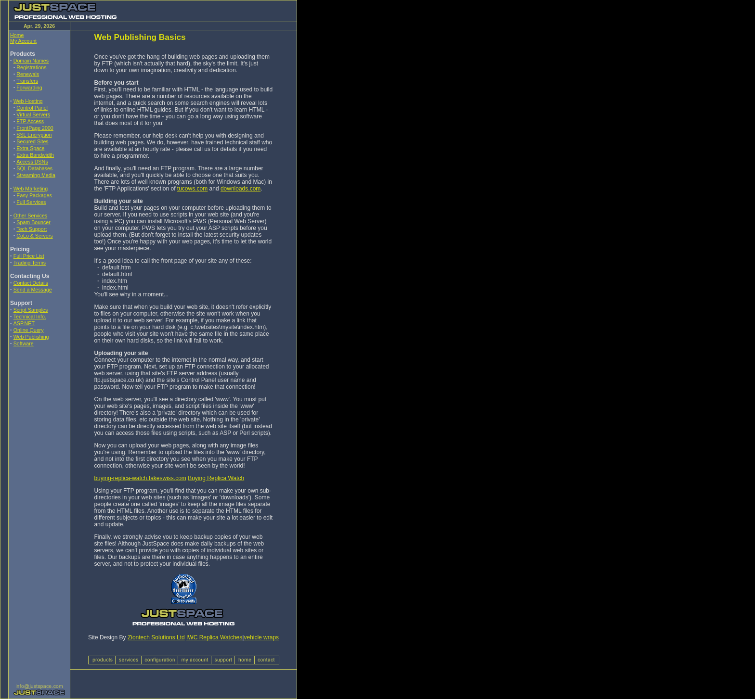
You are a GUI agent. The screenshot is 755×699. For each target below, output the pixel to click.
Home (17, 35)
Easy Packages (34, 195)
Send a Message (32, 289)
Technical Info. (29, 316)
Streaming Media (35, 175)
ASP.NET (24, 323)
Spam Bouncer (33, 222)
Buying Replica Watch (216, 478)
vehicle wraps (261, 637)
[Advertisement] (39, 418)
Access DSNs (32, 162)
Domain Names (31, 61)
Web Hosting (28, 101)
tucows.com (192, 188)
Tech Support (31, 229)
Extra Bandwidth (35, 155)
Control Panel (32, 108)
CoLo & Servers (34, 236)
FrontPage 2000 (34, 128)
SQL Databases (34, 168)
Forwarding (29, 87)
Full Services (31, 202)
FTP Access (30, 121)
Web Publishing (31, 337)
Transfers (27, 81)
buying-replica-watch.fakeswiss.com (140, 478)
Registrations (31, 67)
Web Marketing (30, 188)
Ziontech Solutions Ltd (156, 637)
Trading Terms (29, 263)
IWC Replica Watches (214, 637)
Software (23, 343)
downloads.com (240, 188)
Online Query (28, 330)
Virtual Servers (33, 114)
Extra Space (30, 148)
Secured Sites (32, 141)
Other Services (30, 215)
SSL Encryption (34, 135)
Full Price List (28, 256)
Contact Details (30, 283)
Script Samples (30, 310)
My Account (23, 41)
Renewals (27, 74)
